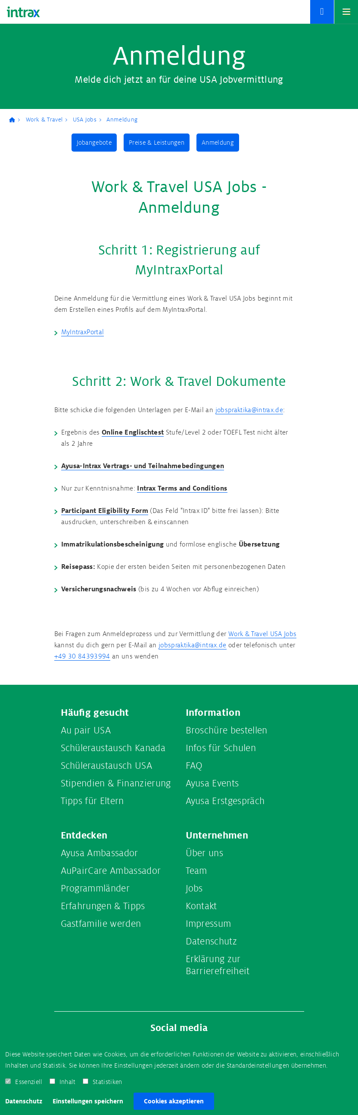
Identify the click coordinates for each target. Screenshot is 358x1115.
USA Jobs (85, 119)
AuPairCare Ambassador (111, 871)
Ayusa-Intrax (15, 119)
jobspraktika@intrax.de (249, 410)
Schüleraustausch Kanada (113, 748)
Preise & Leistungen (156, 142)
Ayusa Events (212, 783)
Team (196, 871)
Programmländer (95, 888)
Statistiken (107, 1081)
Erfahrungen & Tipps (103, 906)
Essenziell (28, 1081)
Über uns (205, 853)
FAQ (194, 766)
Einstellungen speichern (88, 1101)
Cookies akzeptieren (174, 1101)
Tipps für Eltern (92, 801)
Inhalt (67, 1081)
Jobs (194, 888)
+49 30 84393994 (82, 656)
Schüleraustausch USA (106, 766)
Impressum (208, 924)
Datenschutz (23, 1101)
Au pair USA (86, 730)
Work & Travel (44, 119)
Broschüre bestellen (227, 730)
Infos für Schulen (221, 748)
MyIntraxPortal (82, 332)
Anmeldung (121, 119)
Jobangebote (94, 142)
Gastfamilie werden (101, 924)
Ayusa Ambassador (99, 853)
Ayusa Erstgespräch (225, 801)
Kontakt (201, 906)
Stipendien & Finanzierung (116, 783)
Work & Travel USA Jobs (262, 634)
